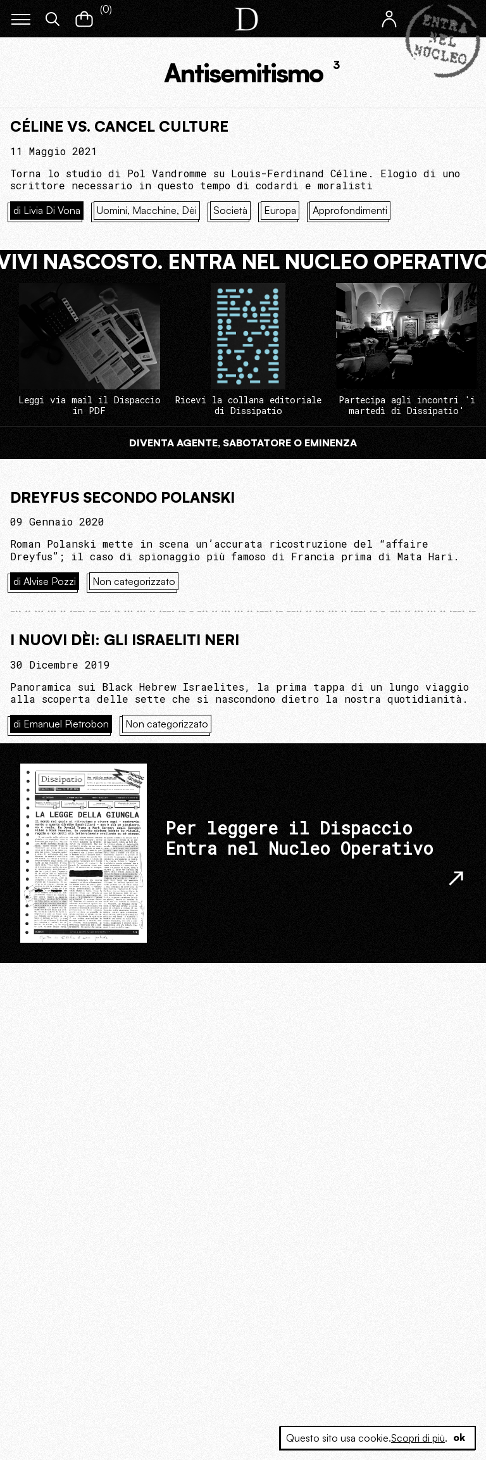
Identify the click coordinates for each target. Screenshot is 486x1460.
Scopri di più (416, 1438)
